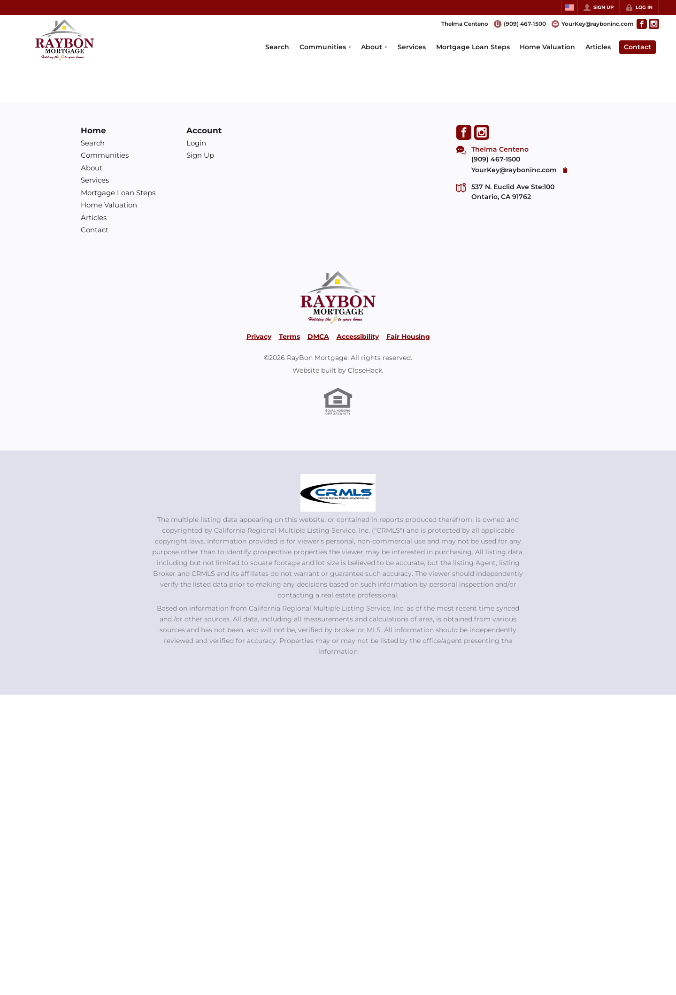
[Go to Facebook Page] (642, 24)
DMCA (318, 336)
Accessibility (358, 336)
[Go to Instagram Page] (654, 24)
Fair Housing (408, 336)
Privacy (258, 336)
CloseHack (365, 370)
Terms (289, 336)
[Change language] (569, 7)
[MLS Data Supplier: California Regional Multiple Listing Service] (338, 493)
